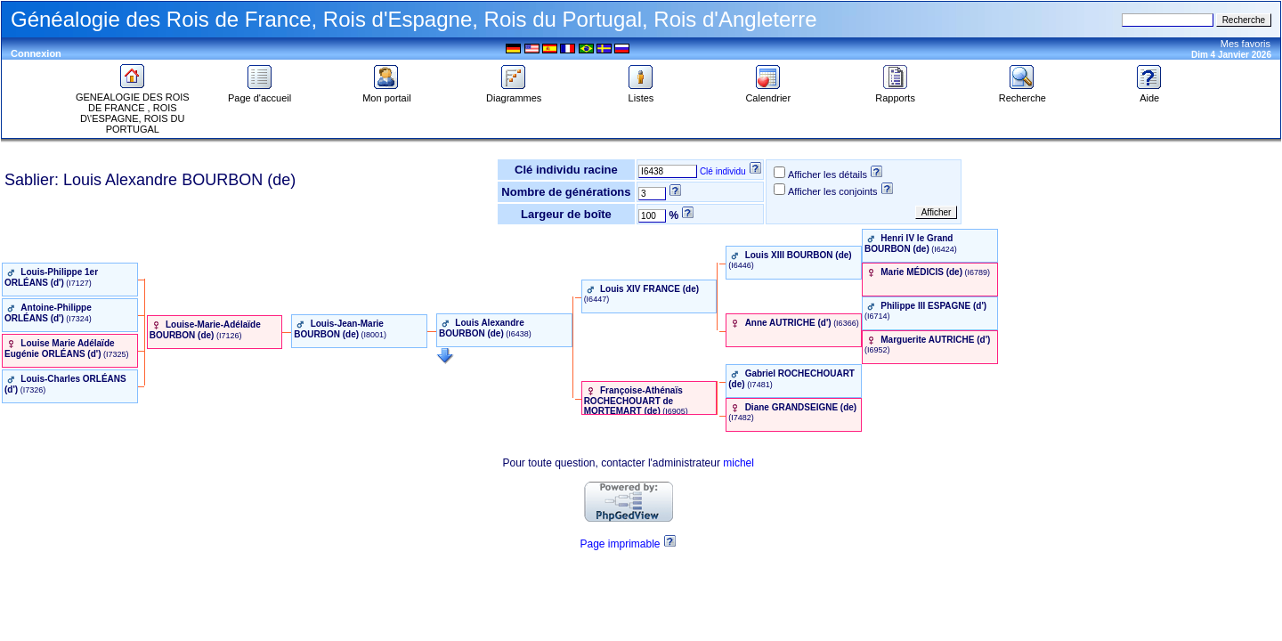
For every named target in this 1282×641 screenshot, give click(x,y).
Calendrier (768, 93)
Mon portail (386, 93)
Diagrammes (513, 93)
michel (738, 463)
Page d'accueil (259, 93)
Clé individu (723, 171)
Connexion (36, 53)
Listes (641, 93)
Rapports (895, 93)
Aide (1149, 93)
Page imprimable (620, 544)
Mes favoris (1245, 43)
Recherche (1022, 93)
